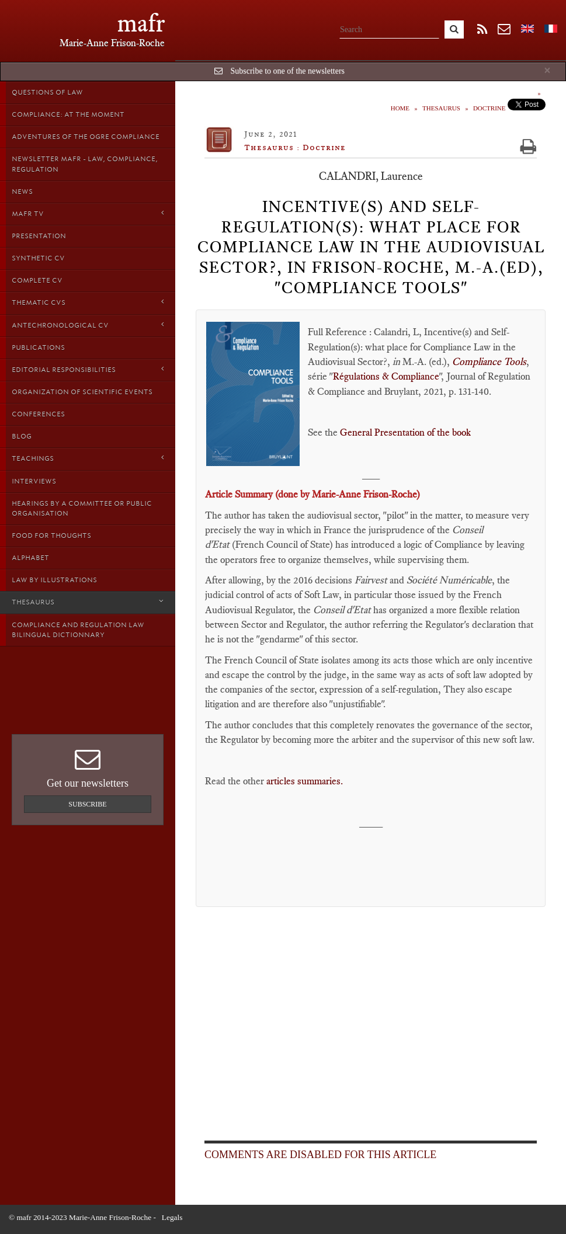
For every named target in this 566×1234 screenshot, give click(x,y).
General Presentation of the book (405, 432)
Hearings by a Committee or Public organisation (82, 508)
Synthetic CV (38, 258)
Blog (22, 436)
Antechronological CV (88, 325)
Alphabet (30, 558)
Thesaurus (88, 601)
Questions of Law (47, 92)
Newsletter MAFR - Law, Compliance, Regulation (85, 164)
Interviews (34, 481)
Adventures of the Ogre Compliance (85, 137)
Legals (172, 1217)
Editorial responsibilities (88, 369)
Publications (38, 347)
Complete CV (37, 280)
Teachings (88, 458)
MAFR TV (88, 213)
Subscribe (87, 804)
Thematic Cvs (88, 302)
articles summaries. (307, 781)
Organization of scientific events (82, 392)
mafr (141, 23)
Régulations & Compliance (386, 376)
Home (400, 108)
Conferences (38, 414)
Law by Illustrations (54, 580)
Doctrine (489, 108)
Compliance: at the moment (68, 114)
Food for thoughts (51, 535)
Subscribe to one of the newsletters (287, 71)
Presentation (39, 236)
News (22, 191)
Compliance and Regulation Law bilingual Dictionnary (78, 630)
